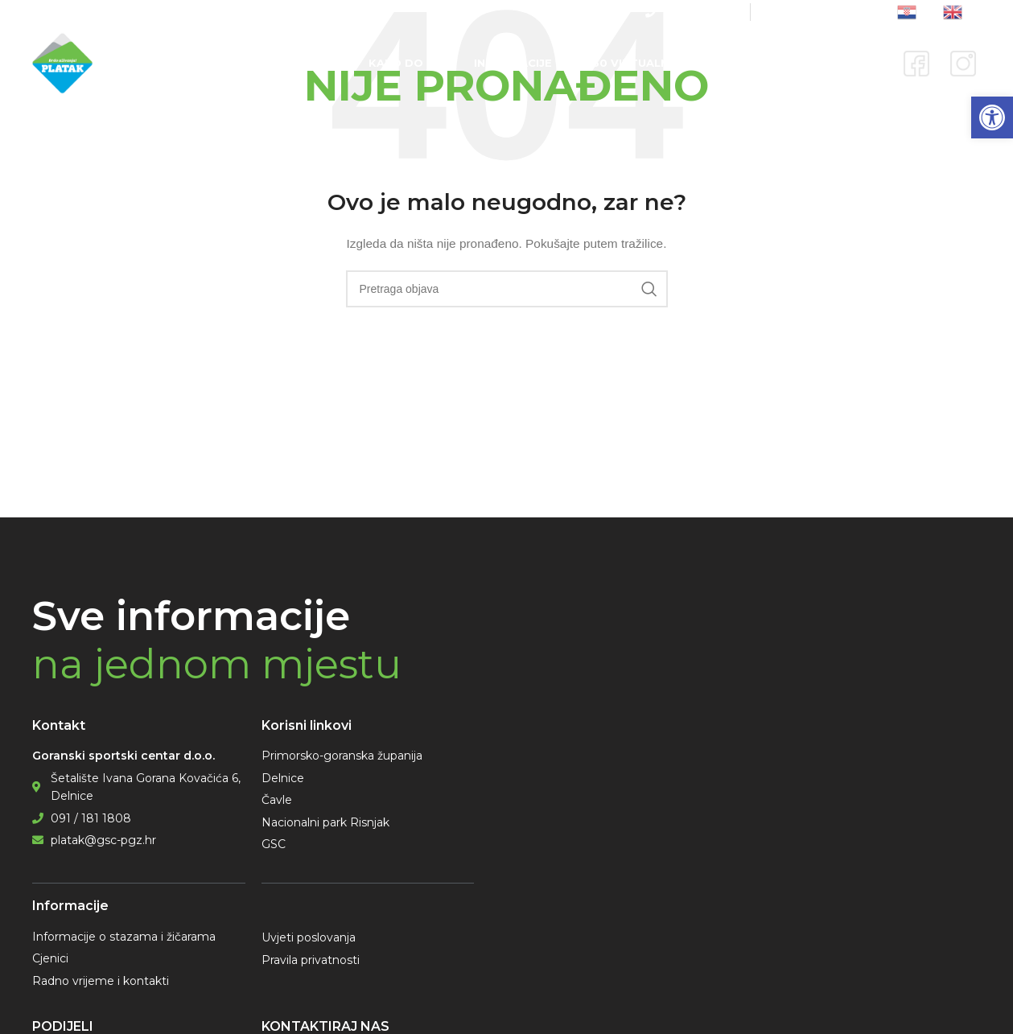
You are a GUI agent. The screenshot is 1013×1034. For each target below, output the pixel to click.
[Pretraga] (507, 288)
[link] (992, 117)
